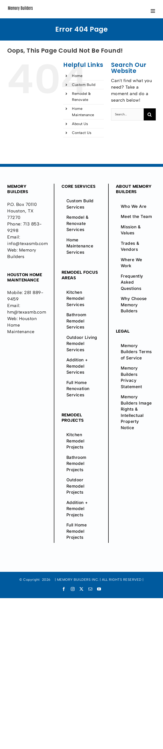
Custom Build (83, 85)
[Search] (150, 114)
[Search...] (127, 114)
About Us (80, 124)
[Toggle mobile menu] (153, 11)
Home (77, 76)
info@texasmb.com (27, 243)
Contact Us (81, 133)
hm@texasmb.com (26, 312)
